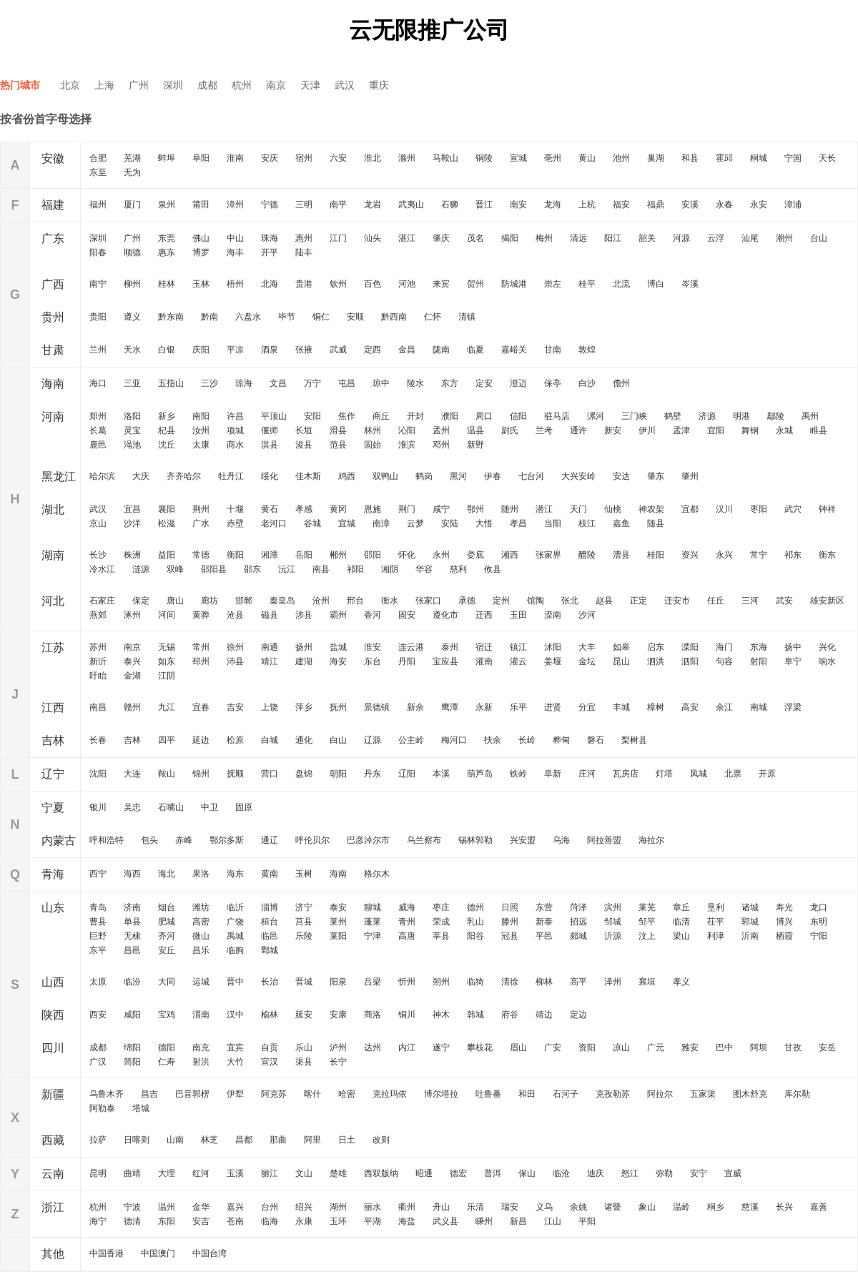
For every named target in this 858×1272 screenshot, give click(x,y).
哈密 (346, 1094)
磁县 (269, 615)
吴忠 (132, 807)
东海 (758, 647)
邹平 (647, 922)
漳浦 (793, 204)
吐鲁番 (488, 1094)
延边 (200, 740)
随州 (509, 509)
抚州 (338, 707)
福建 (52, 205)
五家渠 (703, 1094)
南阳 (200, 416)
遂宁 (441, 1047)
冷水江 (102, 569)
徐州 (235, 647)
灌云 (518, 661)
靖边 (544, 1015)
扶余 (492, 740)
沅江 (286, 569)
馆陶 (535, 601)
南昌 (98, 707)
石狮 (449, 204)
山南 (175, 1140)
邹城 (612, 922)
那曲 (278, 1140)
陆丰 (303, 252)
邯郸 (243, 601)
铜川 (406, 1015)
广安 (552, 1047)
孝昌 (518, 523)
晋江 (484, 204)
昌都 (243, 1140)
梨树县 (634, 740)
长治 (269, 982)
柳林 (544, 982)
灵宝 (132, 430)
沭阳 (552, 647)
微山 (200, 936)
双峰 (175, 569)
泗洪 (655, 661)
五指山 (171, 383)
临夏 (475, 350)
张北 (569, 601)
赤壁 (235, 523)
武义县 (445, 1221)
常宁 (758, 555)
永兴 (724, 555)
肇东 (655, 476)
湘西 (509, 555)
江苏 (52, 647)
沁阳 (406, 430)
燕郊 (98, 615)
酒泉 (269, 350)
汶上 (647, 936)
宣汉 (269, 1062)
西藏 (52, 1140)
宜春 (200, 707)
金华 (200, 1207)
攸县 (492, 569)
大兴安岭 (578, 476)
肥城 (166, 922)
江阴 (166, 676)
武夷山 (411, 204)
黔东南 (171, 317)
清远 (578, 238)
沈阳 (98, 774)
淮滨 (406, 445)
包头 (149, 840)
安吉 (200, 1221)
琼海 (243, 383)
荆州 (200, 509)
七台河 (531, 476)
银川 (98, 807)
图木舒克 (750, 1094)
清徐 (509, 982)
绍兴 (303, 1207)
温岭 (681, 1207)
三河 (750, 601)
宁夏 (52, 808)
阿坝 (758, 1047)
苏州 (98, 647)
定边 (578, 1015)
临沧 (561, 1173)
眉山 (518, 1047)
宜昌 (132, 509)
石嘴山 (171, 807)
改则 (381, 1140)
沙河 (587, 615)
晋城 (303, 982)
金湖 (132, 676)
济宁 (303, 907)
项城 (235, 430)
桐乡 (715, 1207)
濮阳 (449, 416)
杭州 (242, 85)
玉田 (518, 615)
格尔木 (377, 874)
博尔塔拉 (441, 1094)
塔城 (140, 1108)
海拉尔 (651, 840)
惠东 (166, 252)
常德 (200, 555)
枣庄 (441, 907)
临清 (681, 922)
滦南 (552, 615)
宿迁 (484, 647)
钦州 (338, 284)
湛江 (406, 238)
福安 (621, 204)
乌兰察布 (424, 840)
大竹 (235, 1062)
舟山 (441, 1207)
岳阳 (303, 555)
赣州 (132, 707)
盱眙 (98, 676)
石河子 (565, 1094)
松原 (235, 740)
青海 (52, 874)
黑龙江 (58, 476)
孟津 (681, 430)
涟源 (140, 569)
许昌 (235, 416)
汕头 (372, 238)
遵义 (132, 317)
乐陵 (303, 936)
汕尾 (750, 238)
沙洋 (132, 523)
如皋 (621, 647)
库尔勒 (797, 1094)
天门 (578, 509)
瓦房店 (625, 774)
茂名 (475, 238)
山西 (52, 982)
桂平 (587, 284)
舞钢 (750, 430)
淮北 (372, 158)
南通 (269, 647)
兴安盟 (523, 840)
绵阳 (132, 1047)
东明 (818, 922)
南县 (321, 569)
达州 (372, 1047)
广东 (52, 238)
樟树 (655, 707)
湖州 (338, 1207)
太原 (98, 982)
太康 (200, 445)
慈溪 (750, 1207)
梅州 (544, 238)
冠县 (509, 936)
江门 (338, 238)
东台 (372, 661)
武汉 (345, 85)
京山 (98, 523)
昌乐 (200, 950)
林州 (372, 430)
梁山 (681, 936)
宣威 (732, 1173)
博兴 (784, 922)
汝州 (200, 430)
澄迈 (518, 383)
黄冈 (338, 509)
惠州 (303, 238)
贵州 (52, 317)
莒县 (303, 922)
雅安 (690, 1047)
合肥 (98, 158)
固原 (243, 807)
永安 (758, 204)
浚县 (303, 445)
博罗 (200, 252)
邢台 (355, 601)
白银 (166, 350)
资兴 (690, 555)
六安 (338, 158)
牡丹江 (231, 476)
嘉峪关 (514, 350)
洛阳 (132, 416)
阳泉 (338, 982)
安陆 (449, 523)
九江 (166, 707)
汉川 (724, 509)
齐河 (166, 936)
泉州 (166, 204)
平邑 (544, 936)
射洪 (200, 1062)
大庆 (140, 476)
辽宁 (52, 774)
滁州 (406, 158)
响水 (827, 661)
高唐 (406, 936)
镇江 (518, 647)
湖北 (52, 509)
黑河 (458, 476)
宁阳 (818, 936)
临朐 (235, 950)
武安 (784, 601)
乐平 (518, 707)
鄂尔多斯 (226, 840)
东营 (544, 907)
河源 (681, 238)
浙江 (52, 1207)
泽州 (612, 982)
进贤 (552, 707)
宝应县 (445, 661)
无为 (132, 172)
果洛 (200, 874)
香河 (372, 615)
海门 (724, 647)
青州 (406, 922)
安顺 (355, 317)
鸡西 (346, 476)
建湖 (303, 661)
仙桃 (612, 509)
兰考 (544, 430)
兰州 (98, 350)
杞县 (166, 430)
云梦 (415, 523)
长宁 (338, 1062)
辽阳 (406, 774)
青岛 (98, 907)
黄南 (269, 874)
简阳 (132, 1062)
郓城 (750, 922)
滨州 (612, 907)
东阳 (166, 1221)
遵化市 (445, 615)
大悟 (484, 523)
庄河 (587, 774)
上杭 (587, 204)
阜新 (552, 774)
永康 (303, 1221)
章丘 (681, 907)
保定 (140, 601)
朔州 (441, 982)
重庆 (379, 85)
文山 (303, 1173)
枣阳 (758, 509)
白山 (338, 740)
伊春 (492, 476)
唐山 (175, 601)
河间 (166, 615)
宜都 (690, 509)
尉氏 (509, 430)
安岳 (827, 1047)
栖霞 (784, 936)
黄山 (587, 158)
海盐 (406, 1221)
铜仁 (321, 317)
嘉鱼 (621, 523)
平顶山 (274, 416)
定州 (501, 601)
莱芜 (647, 907)
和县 (690, 158)
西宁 (98, 874)
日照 (509, 907)
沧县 (235, 615)
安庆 (269, 158)
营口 (269, 774)
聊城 (372, 907)
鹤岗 (424, 476)
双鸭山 (385, 476)
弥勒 (664, 1173)
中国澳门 (158, 1253)
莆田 (200, 204)
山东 (52, 908)
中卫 (209, 807)
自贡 (269, 1047)
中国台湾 (209, 1253)
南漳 (381, 523)
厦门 (132, 204)
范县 (338, 445)
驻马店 (557, 416)
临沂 (235, 907)
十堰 (235, 509)
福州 (98, 204)
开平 (269, 252)
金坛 (587, 661)
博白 (655, 284)
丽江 (269, 1173)
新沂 (98, 661)
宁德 (269, 204)
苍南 (235, 1221)
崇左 (552, 284)
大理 (166, 1173)
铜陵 (484, 158)
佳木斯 (308, 476)
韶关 (647, 238)
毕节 (286, 317)
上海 (104, 85)
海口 (98, 383)
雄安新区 (827, 601)
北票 (732, 774)
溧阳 (690, 647)
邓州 (441, 445)
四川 (52, 1048)
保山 (527, 1173)
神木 (441, 1015)
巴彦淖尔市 (368, 840)
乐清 (475, 1207)
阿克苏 (274, 1094)
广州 (139, 85)
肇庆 (441, 238)
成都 (207, 85)
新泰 (544, 922)
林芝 (209, 1140)
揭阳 (509, 238)
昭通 (424, 1173)
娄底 (475, 555)
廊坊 (209, 601)
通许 (578, 430)
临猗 (475, 982)
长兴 (784, 1207)
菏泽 (578, 907)
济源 (707, 416)
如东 (166, 661)
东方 (449, 383)
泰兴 (132, 661)
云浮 (715, 238)
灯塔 (664, 774)
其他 (52, 1254)
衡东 (827, 555)
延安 (303, 1015)
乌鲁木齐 (106, 1094)
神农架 (651, 509)
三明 (303, 204)
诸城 (750, 907)
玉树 (303, 874)
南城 (758, 707)
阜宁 (793, 661)
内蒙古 (58, 840)
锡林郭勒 (475, 840)
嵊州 (484, 1221)
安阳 (312, 416)
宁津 (372, 936)
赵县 (604, 601)
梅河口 (454, 740)
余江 (724, 707)
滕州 (509, 922)
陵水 (415, 383)
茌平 (715, 922)
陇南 (441, 350)
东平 (98, 950)
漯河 (595, 416)
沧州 (321, 601)
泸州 (338, 1047)
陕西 (52, 1015)
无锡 (166, 647)
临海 (269, 1221)
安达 (621, 476)
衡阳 (235, 555)
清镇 (466, 317)
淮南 (235, 158)
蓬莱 (372, 922)
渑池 (132, 445)
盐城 (338, 647)
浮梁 (793, 707)
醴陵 (587, 555)
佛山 (200, 238)
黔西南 (394, 317)
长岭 (527, 740)
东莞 (166, 238)
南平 (338, 204)
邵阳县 (214, 569)
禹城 (235, 936)
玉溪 (235, 1173)
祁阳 (355, 569)
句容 (724, 661)
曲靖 (132, 1173)
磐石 (595, 740)
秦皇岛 (282, 601)
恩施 (372, 509)
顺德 (132, 252)
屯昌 (346, 383)
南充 (200, 1047)
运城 (200, 982)
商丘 (381, 416)
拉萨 (98, 1140)
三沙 (209, 383)
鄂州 (475, 509)
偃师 (269, 430)
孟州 (441, 430)
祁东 (793, 555)
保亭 (552, 383)
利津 (715, 936)
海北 (166, 874)
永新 (484, 707)
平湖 (372, 1221)
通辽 (269, 840)
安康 (338, 1015)
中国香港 (106, 1253)
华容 (424, 569)
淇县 (269, 445)
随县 (655, 523)
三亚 (132, 383)
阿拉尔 (660, 1094)
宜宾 (235, 1047)
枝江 (587, 523)
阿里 (312, 1140)
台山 (818, 238)
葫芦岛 (480, 774)
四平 (166, 740)
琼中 (381, 383)
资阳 (587, 1047)
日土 (346, 1140)
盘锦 (303, 774)
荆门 (406, 509)
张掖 (303, 350)
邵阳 (372, 555)
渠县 (303, 1062)
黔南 (209, 317)
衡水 (389, 601)
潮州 (784, 238)
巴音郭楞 (192, 1094)
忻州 (406, 982)
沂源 (612, 936)
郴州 (338, 555)
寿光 (784, 907)
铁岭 (518, 774)
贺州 (475, 284)
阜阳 (200, 158)
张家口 (428, 601)
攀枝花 (480, 1047)
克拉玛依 (390, 1094)
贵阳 (98, 317)
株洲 (132, 555)
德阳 (166, 1047)
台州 (269, 1207)
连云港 (411, 647)
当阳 (552, 523)
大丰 (587, 647)
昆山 (621, 661)
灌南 (484, 661)
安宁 (698, 1173)
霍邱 (724, 158)
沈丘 (166, 445)
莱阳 (338, 936)
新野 (475, 445)
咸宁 (441, 509)
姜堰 (552, 661)
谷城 (312, 523)
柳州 (132, 284)
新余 (415, 707)
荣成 (441, 922)
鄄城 (269, 950)
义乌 (544, 1207)
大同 (166, 982)
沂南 (750, 936)
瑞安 (509, 1207)
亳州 (552, 158)
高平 (578, 982)
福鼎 (655, 204)
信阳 (518, 416)
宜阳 (715, 430)
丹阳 (406, 661)
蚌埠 (166, 158)
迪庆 (595, 1173)
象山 (647, 1207)
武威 (338, 350)
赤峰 (183, 840)
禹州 (810, 416)
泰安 (338, 907)
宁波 (132, 1207)
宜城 (346, 523)
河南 (52, 416)
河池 (406, 284)
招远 (578, 922)
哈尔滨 (102, 476)
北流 (621, 284)
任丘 (715, 601)
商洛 (372, 1015)
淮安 (372, 647)
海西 (132, 874)
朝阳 (338, 774)
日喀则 (136, 1140)
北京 (70, 85)
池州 (621, 158)
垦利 (715, 907)
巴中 (724, 1047)
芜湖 (132, 158)
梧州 (235, 284)
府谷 (509, 1015)
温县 (475, 430)
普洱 (492, 1173)
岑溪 (690, 284)
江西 (52, 707)
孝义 (681, 982)
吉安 (235, 707)
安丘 (166, 950)
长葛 (98, 430)
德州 (475, 907)
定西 (372, 350)
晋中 (235, 982)
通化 (303, 740)
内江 (406, 1047)
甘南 (552, 350)
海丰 (235, 252)
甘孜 (793, 1047)
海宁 (98, 1221)
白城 (269, 740)
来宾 (441, 284)
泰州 (449, 647)
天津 (310, 85)
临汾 (132, 982)
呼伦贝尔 (312, 840)
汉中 (235, 1015)
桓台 (269, 922)
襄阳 (166, 509)
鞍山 (166, 774)
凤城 (698, 774)
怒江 (629, 1173)
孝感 (303, 509)
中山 (235, 238)
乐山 (303, 1047)
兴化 (827, 647)
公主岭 (411, 740)
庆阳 (200, 350)
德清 (132, 1221)
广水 (200, 523)
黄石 (269, 509)
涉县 (303, 615)
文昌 (278, 383)
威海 (406, 907)
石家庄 (102, 601)
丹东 (372, 774)
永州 (441, 555)
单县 (132, 922)
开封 (415, 416)
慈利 (458, 569)
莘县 (441, 936)
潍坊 (200, 907)
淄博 (269, 907)
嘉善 (818, 1207)
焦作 (346, 416)
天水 (132, 350)
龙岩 (372, 204)
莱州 (338, 922)
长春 (98, 740)
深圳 (173, 85)
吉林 (52, 740)
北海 (269, 284)
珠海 (269, 238)
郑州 (98, 416)
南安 (518, 204)
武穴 (793, 509)
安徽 (52, 158)
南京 (276, 85)
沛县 (235, 661)
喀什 (312, 1094)
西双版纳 (381, 1173)
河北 (52, 601)
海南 (52, 384)
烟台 (166, 907)
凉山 (621, 1047)
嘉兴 (235, 1207)
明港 (741, 416)
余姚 (578, 1207)
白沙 (587, 383)
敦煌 (587, 350)
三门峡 (634, 416)
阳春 (98, 252)
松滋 (166, 523)
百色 (372, 284)
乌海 (561, 840)
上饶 (269, 707)
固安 (406, 615)
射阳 (758, 661)
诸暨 (612, 1207)
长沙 (98, 555)
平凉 (235, 350)
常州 (200, 647)
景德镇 (377, 707)
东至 (98, 172)
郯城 (578, 936)
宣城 (518, 158)
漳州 (235, 204)
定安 (484, 383)
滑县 (338, 430)
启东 (655, 647)
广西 (52, 284)
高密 (200, 922)
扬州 (303, 647)
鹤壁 (672, 416)
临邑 (269, 936)
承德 (466, 601)
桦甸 (561, 740)
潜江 (544, 509)
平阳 (587, 1221)
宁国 (793, 158)
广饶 (235, 922)
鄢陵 (775, 416)
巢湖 (655, 158)
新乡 (166, 416)
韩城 (475, 1015)
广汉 (98, 1062)
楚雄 (338, 1173)
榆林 (269, 1015)
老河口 (274, 523)
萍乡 (303, 707)
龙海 (552, 204)
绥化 (269, 476)
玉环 (338, 1221)
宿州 (303, 158)
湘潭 (269, 555)
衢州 (406, 1207)
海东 (235, 874)
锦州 (200, 774)
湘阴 (389, 569)
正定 (638, 601)
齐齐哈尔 (184, 476)
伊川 (647, 430)
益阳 (166, 555)
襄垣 (647, 982)
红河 (200, 1173)
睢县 (818, 430)
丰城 (621, 707)
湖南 (52, 555)
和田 (527, 1094)
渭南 (200, 1015)
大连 (132, 774)
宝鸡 (166, 1015)
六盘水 (248, 317)
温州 (166, 1207)
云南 (52, 1174)
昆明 (98, 1173)
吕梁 (372, 982)
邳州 (200, 661)
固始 (372, 445)
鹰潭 (449, 707)
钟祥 (827, 509)
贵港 (303, 284)
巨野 (98, 936)
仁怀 (432, 317)
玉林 (200, 284)
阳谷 (475, 936)
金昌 (406, 350)
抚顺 (235, 774)
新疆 (52, 1094)
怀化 (406, 555)
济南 (132, 907)
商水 (235, 445)
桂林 (166, 284)
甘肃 (52, 350)
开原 (767, 774)
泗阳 (690, 661)
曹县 (98, 922)
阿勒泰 (102, 1108)
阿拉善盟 (604, 840)
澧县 (621, 555)
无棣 (132, 936)
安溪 (690, 204)
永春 (724, 204)
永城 (784, 430)
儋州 (621, 383)
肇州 (690, 476)
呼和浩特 (106, 840)
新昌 (518, 1221)
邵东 (252, 569)
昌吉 (149, 1094)
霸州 (338, 615)
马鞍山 (445, 158)
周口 (484, 416)
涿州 (132, 615)
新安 (612, 430)
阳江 (612, 238)
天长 (827, 158)
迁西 (484, 615)
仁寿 (166, 1062)
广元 (655, 1047)
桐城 (758, 158)
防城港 (514, 284)
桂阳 (655, 555)
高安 (690, 707)
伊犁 (235, 1094)
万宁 (312, 383)
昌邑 (132, 950)
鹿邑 (98, 445)
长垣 (303, 430)
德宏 (458, 1173)
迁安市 (677, 601)
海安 (338, 661)
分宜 (587, 707)
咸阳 (132, 1015)
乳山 (475, 922)
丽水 (372, 1207)
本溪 (441, 774)
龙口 (818, 907)
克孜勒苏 (613, 1094)
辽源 (372, 740)
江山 (552, 1221)
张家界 (548, 555)
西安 (98, 1015)
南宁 (98, 284)
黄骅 (200, 615)
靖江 (269, 661)
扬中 (793, 647)
